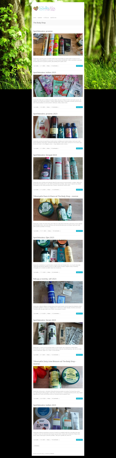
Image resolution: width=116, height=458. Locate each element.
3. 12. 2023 (42, 189)
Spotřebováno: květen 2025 (44, 72)
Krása (48, 66)
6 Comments (54, 66)
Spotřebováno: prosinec (43, 31)
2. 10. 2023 (42, 313)
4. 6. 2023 (42, 439)
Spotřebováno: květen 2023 (44, 405)
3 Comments (54, 107)
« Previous (36, 445)
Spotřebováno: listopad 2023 (45, 155)
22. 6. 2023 (42, 398)
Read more (79, 66)
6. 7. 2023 (42, 354)
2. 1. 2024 (42, 148)
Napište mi (53, 17)
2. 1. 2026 (42, 66)
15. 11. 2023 (43, 231)
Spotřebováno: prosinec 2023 (45, 113)
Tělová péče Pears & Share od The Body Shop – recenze (55, 196)
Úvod (34, 17)
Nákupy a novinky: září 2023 (44, 279)
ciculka (36, 66)
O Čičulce (46, 17)
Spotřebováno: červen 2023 (44, 320)
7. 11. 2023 (42, 272)
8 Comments (54, 148)
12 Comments (55, 189)
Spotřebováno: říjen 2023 (43, 237)
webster (52, 453)
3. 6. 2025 (42, 107)
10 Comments (56, 231)
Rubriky (40, 17)
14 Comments (54, 439)
